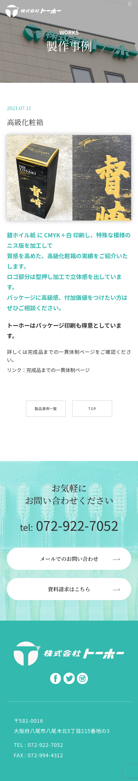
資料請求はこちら (69, 589)
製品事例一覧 (46, 408)
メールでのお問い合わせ (69, 558)
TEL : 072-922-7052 (38, 744)
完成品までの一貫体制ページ (61, 351)
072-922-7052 (69, 525)
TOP (92, 408)
